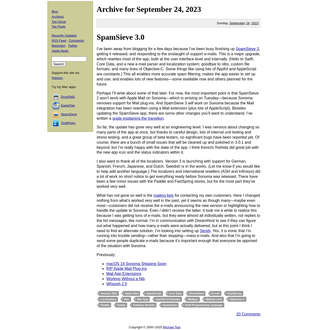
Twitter (72, 45)
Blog (55, 11)
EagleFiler (68, 105)
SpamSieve (170, 305)
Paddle (105, 305)
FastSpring (234, 293)
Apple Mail (131, 293)
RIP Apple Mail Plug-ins (126, 269)
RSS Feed (59, 40)
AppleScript (153, 293)
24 (248, 23)
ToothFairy (68, 123)
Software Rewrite (144, 305)
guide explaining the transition (138, 118)
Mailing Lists (214, 299)
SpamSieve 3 (247, 49)
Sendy (205, 231)
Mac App (142, 299)
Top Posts (58, 26)
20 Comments (248, 314)
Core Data (175, 293)
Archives (58, 16)
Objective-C (237, 299)
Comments (76, 40)
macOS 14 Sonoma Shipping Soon (136, 264)
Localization (108, 299)
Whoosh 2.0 (116, 284)
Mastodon (58, 45)
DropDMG (68, 97)
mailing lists (164, 195)
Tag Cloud (59, 22)
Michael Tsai (171, 327)
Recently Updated (64, 35)
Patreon (57, 78)
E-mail (216, 293)
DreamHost (196, 293)
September (154, 9)
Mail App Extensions (123, 274)
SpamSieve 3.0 (120, 37)
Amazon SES (109, 293)
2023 (193, 9)
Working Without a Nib (125, 279)
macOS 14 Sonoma (168, 299)
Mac (126, 299)
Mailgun (193, 299)
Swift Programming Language (204, 305)
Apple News (60, 51)
